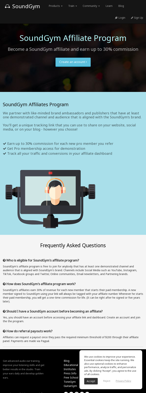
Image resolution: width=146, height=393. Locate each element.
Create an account (73, 62)
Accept (91, 381)
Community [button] (91, 6)
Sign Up (137, 17)
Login (120, 17)
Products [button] (56, 6)
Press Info (70, 373)
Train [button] (72, 6)
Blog (121, 6)
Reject (106, 381)
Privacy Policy (123, 381)
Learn (109, 6)
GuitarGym (70, 386)
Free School (71, 377)
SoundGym (22, 6)
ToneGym (70, 381)
